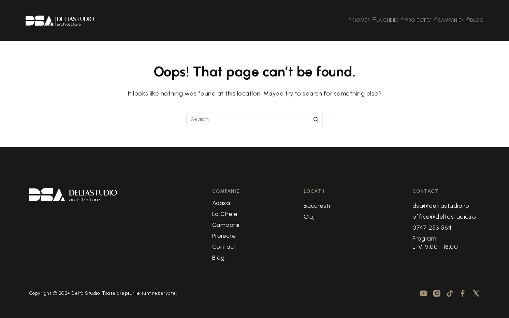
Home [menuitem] (359, 19)
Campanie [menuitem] (449, 19)
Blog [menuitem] (474, 19)
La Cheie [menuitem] (385, 19)
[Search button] (316, 119)
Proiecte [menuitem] (416, 19)
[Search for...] (247, 119)
